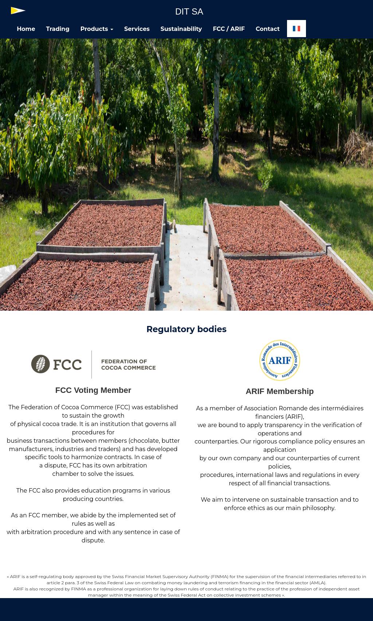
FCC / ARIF (229, 28)
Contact (268, 28)
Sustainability (181, 28)
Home (26, 28)
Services (137, 28)
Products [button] (97, 28)
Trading (58, 28)
